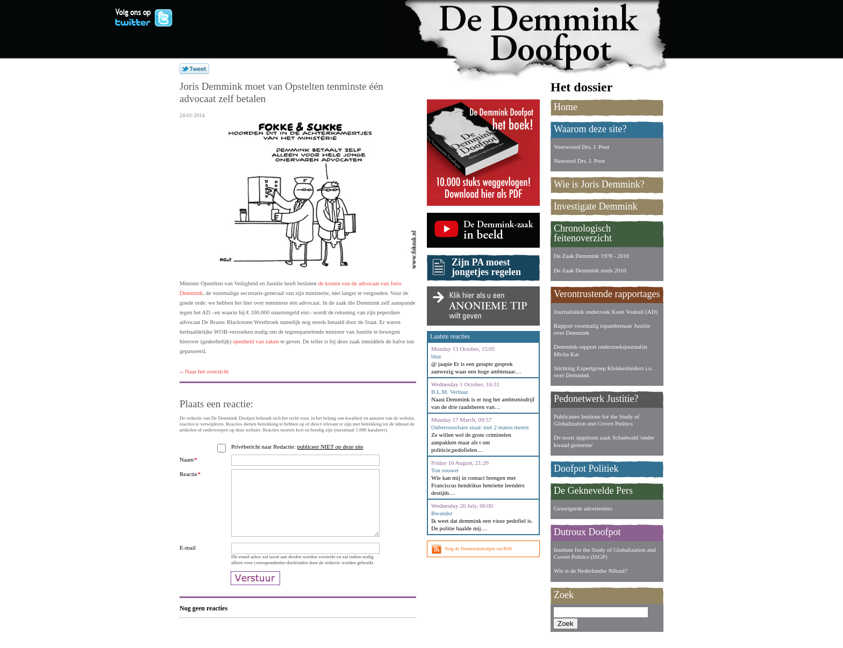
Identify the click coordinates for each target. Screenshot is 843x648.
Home (565, 107)
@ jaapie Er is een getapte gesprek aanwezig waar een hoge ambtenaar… (476, 368)
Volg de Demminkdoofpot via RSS (478, 548)
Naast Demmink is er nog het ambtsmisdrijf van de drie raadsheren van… (482, 403)
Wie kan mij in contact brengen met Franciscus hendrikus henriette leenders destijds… (478, 485)
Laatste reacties (450, 336)
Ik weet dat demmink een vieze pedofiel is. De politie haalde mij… (482, 524)
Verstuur (255, 596)
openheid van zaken (256, 341)
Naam (188, 459)
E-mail (188, 560)
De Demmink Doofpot (545, 33)
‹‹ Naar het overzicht (204, 371)
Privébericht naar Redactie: (298, 446)
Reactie (190, 474)
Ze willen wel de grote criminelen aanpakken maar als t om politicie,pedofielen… (471, 442)
